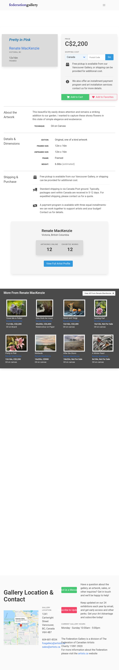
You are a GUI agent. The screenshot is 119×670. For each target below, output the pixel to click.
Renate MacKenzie (24, 48)
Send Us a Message (69, 589)
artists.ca (83, 653)
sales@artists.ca (51, 646)
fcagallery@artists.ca (53, 643)
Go (109, 57)
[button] (104, 5)
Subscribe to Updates (69, 610)
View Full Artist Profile (58, 263)
